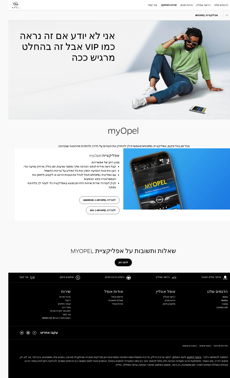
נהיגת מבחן (161, 300)
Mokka (216, 300)
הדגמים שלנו (209, 291)
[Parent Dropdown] (220, 15)
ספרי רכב (58, 307)
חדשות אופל (109, 297)
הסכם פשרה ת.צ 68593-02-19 (48, 318)
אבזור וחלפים (56, 304)
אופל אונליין (157, 291)
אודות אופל (105, 291)
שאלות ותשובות (107, 300)
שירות (57, 291)
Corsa (216, 304)
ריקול (59, 300)
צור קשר (58, 314)
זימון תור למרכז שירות (52, 311)
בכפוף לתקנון (186, 357)
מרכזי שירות (56, 297)
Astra (216, 297)
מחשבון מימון (160, 304)
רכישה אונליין (161, 297)
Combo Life (213, 307)
